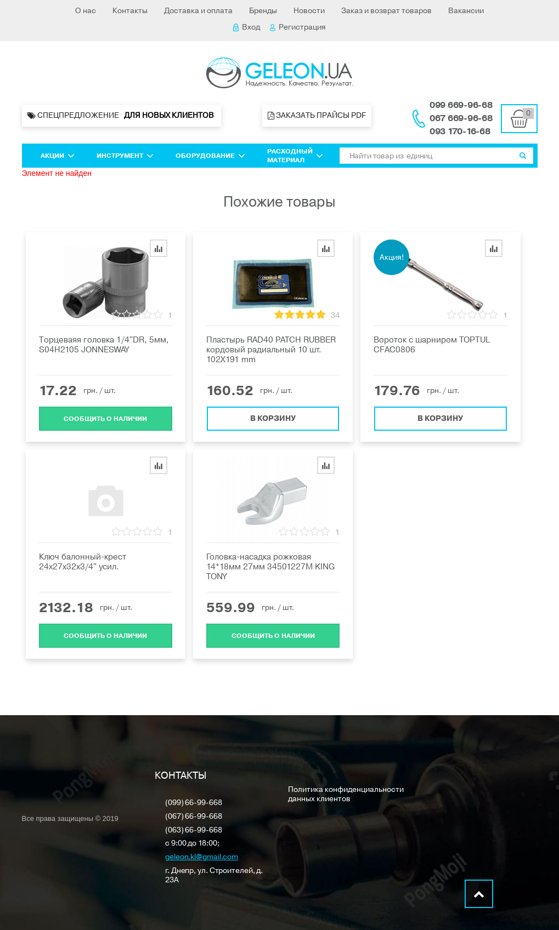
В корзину (273, 418)
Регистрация (298, 27)
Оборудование (210, 155)
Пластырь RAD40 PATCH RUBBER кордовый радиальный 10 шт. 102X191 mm (271, 349)
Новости (309, 10)
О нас (85, 10)
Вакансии (466, 10)
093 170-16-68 (460, 131)
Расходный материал (295, 155)
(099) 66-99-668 (193, 803)
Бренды (263, 10)
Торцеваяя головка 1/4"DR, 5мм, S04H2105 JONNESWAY (104, 344)
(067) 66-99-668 (193, 816)
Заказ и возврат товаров (386, 10)
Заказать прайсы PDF (317, 115)
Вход (246, 27)
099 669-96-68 (461, 105)
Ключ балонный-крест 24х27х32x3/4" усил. (82, 561)
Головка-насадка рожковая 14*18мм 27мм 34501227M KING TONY (270, 566)
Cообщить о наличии (105, 418)
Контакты (130, 10)
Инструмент (125, 155)
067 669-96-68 (461, 118)
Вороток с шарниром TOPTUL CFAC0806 (432, 344)
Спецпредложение (121, 115)
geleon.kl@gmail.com (201, 857)
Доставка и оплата (198, 10)
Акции (58, 155)
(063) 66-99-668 (193, 830)
